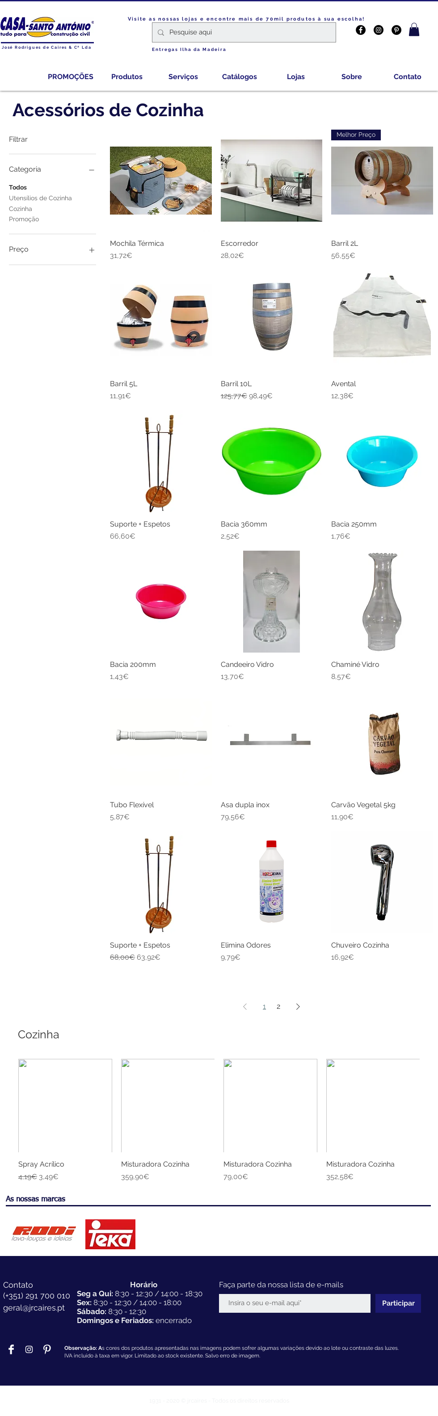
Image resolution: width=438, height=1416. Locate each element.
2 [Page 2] (278, 1006)
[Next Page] (298, 1007)
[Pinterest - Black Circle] (396, 30)
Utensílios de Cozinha (40, 197)
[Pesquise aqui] (243, 32)
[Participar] (398, 1303)
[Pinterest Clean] (47, 1349)
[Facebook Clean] (11, 1349)
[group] (219, 1120)
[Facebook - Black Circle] (361, 30)
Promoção (24, 218)
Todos (18, 186)
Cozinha (20, 208)
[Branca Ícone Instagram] (29, 1349)
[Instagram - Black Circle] (378, 30)
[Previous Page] (245, 1007)
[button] (414, 29)
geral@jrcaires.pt (34, 1307)
